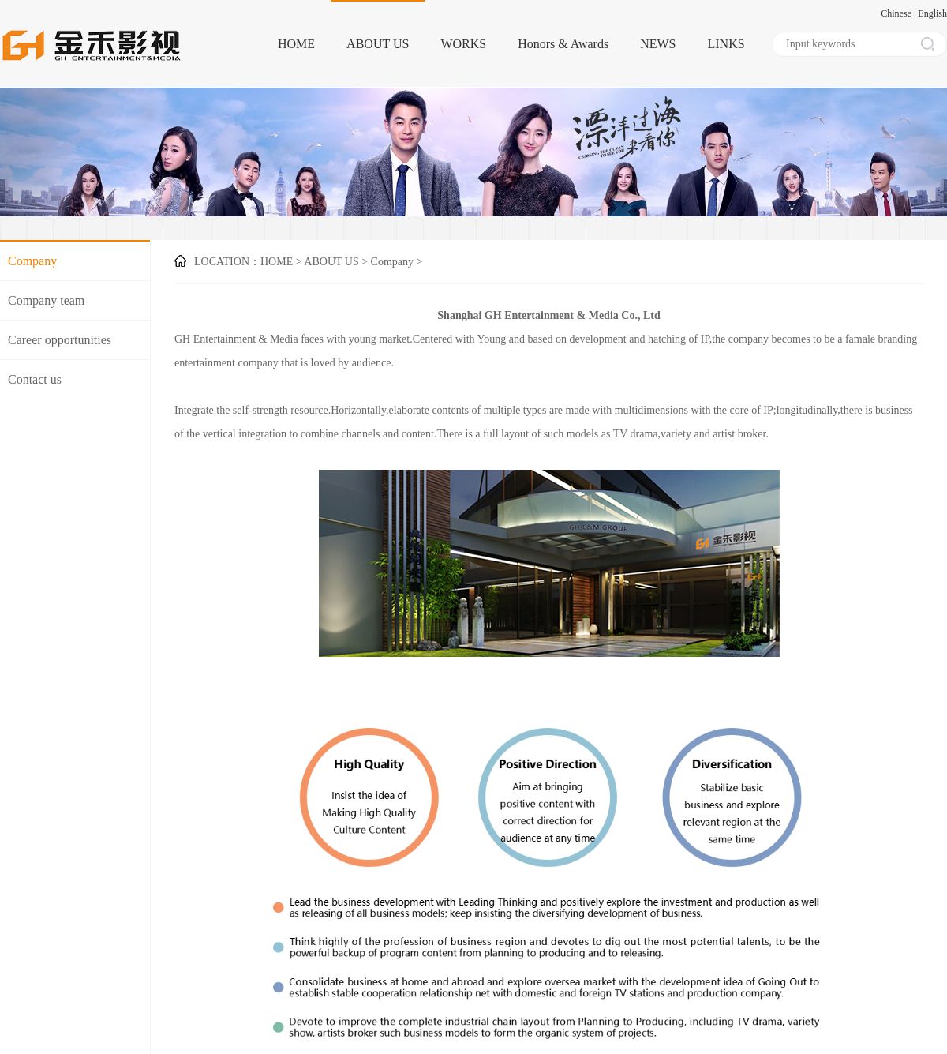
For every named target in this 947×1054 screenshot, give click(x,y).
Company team (46, 300)
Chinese (896, 13)
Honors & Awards (563, 44)
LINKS (725, 44)
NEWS (658, 44)
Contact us (35, 379)
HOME (296, 44)
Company (32, 261)
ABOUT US (377, 44)
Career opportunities (59, 340)
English (932, 13)
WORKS (463, 44)
